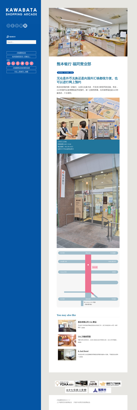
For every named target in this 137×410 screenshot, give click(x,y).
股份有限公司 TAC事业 (87, 322)
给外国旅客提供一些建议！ (21, 57)
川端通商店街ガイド (63, 400)
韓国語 (16, 26)
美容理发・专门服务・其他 (65, 72)
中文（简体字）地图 (21, 72)
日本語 (7, 26)
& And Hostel (83, 351)
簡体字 (24, 26)
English (12, 26)
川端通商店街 (21, 54)
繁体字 (20, 26)
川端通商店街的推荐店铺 (21, 69)
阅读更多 (83, 327)
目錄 (7, 61)
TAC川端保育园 (84, 337)
